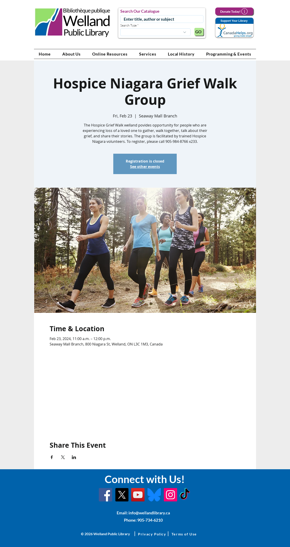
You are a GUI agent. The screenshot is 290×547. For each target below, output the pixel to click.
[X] (121, 494)
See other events (145, 166)
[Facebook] (105, 494)
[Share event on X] (63, 457)
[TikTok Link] (184, 494)
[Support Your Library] (234, 28)
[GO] (198, 32)
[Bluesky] (154, 494)
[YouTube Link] (138, 494)
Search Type (128, 25)
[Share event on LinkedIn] (74, 457)
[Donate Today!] (234, 11)
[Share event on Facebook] (52, 457)
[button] (72, 54)
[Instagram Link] (170, 494)
